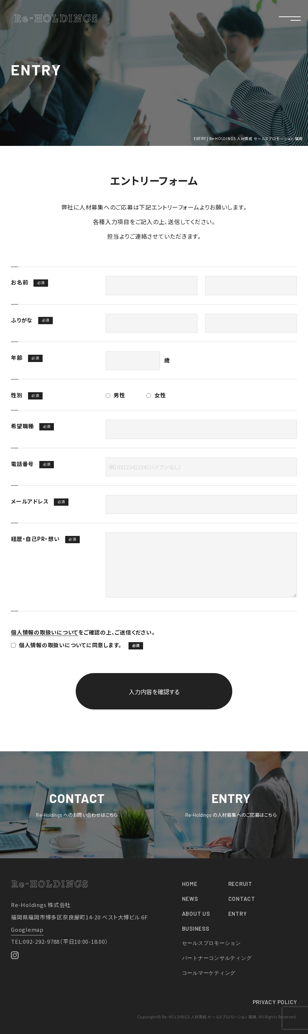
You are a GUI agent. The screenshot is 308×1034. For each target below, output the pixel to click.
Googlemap (27, 929)
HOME (190, 883)
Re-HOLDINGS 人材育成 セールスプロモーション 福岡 (56, 18)
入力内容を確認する (154, 691)
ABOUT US (196, 913)
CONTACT (241, 898)
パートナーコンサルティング (217, 958)
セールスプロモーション (211, 943)
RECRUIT (240, 883)
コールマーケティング (209, 973)
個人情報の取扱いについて (44, 632)
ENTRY (237, 913)
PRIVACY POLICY (275, 1002)
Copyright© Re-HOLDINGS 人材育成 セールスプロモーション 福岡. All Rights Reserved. (217, 1016)
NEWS (190, 898)
